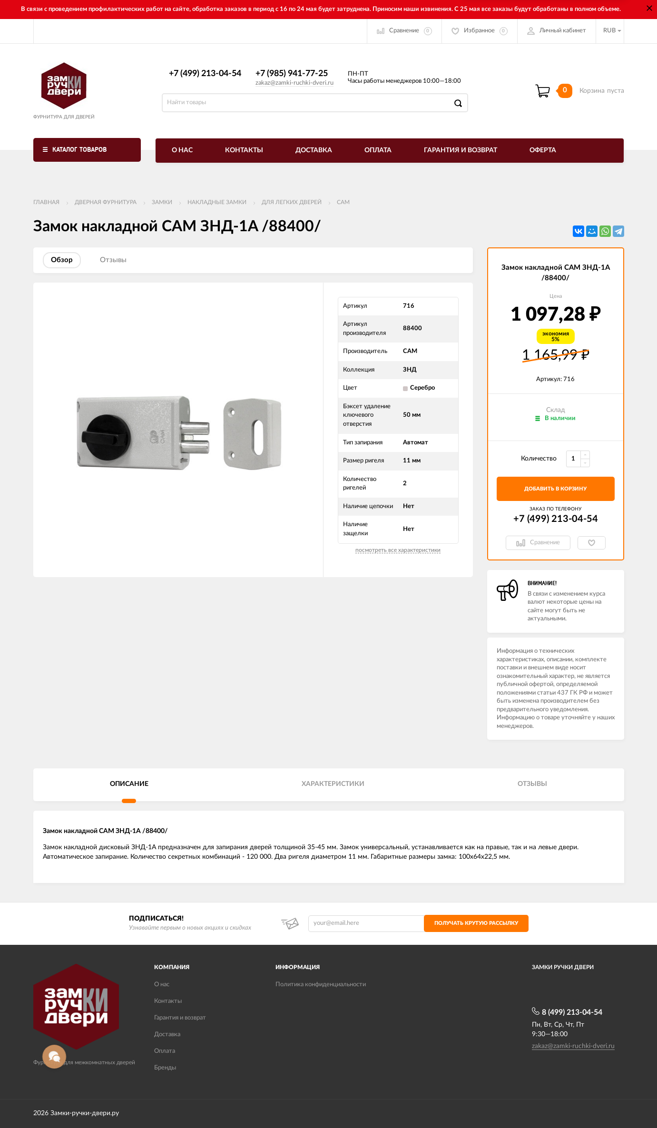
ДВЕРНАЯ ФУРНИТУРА (106, 202)
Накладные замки (216, 202)
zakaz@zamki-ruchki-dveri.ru (294, 83)
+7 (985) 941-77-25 (291, 73)
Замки (162, 202)
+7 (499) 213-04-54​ (205, 73)
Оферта (543, 150)
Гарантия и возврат (460, 150)
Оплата (378, 150)
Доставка (313, 150)
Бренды (165, 1068)
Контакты (244, 150)
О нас (182, 150)
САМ (343, 202)
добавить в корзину (555, 488)
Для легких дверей (292, 202)
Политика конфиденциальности (320, 984)
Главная (46, 202)
